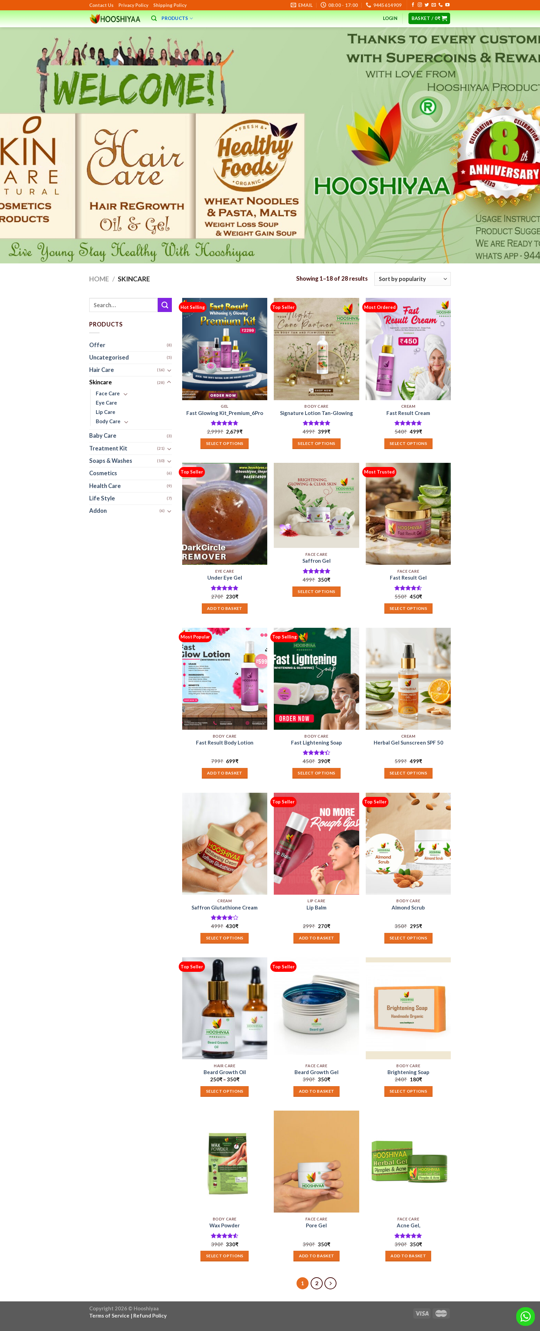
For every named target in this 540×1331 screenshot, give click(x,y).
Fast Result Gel (408, 577)
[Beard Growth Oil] (224, 1008)
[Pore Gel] (316, 1162)
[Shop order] (412, 279)
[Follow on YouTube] (447, 5)
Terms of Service (109, 1315)
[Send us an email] (434, 5)
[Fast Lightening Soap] (316, 679)
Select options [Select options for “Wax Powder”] (224, 1255)
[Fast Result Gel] (408, 514)
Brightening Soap (408, 1072)
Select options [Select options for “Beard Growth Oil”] (224, 1091)
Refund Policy (150, 1315)
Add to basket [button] (224, 608)
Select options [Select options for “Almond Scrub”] (408, 937)
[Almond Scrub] (408, 844)
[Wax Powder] (224, 1162)
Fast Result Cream (408, 413)
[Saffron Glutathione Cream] (224, 844)
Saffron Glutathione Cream (224, 907)
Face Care (108, 393)
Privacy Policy (133, 5)
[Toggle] (169, 370)
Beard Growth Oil (225, 1072)
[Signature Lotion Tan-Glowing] (316, 349)
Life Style (102, 498)
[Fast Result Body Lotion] (224, 679)
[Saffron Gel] (316, 505)
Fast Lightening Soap (316, 742)
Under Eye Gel (224, 577)
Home (99, 279)
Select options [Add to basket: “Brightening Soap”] (408, 1091)
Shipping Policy (170, 5)
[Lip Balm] (316, 844)
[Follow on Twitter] (427, 5)
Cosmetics (103, 473)
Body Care (108, 421)
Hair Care (101, 370)
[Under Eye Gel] (224, 514)
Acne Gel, (408, 1225)
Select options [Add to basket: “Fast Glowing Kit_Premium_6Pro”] (224, 443)
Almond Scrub (408, 907)
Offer (97, 345)
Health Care (105, 485)
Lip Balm (316, 907)
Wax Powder (224, 1225)
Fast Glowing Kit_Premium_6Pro (224, 413)
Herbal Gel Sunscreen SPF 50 (408, 742)
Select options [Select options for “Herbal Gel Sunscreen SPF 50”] (408, 773)
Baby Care (102, 436)
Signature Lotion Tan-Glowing (316, 413)
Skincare (100, 382)
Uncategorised (109, 357)
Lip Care (105, 412)
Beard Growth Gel (316, 1072)
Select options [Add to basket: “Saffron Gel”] (316, 591)
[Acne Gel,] (408, 1162)
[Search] (154, 18)
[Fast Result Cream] (408, 349)
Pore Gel (316, 1225)
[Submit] (165, 305)
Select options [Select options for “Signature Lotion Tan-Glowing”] (316, 443)
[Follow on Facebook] (413, 5)
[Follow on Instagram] (420, 5)
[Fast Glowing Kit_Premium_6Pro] (224, 349)
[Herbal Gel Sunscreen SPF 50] (408, 679)
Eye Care (106, 403)
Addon (98, 511)
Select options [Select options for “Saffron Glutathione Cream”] (224, 937)
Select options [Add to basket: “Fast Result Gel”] (408, 608)
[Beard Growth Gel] (316, 1008)
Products (177, 18)
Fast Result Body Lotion (224, 742)
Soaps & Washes (110, 460)
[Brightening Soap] (408, 1008)
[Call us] (440, 5)
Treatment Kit (108, 448)
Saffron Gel (316, 561)
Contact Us (101, 5)
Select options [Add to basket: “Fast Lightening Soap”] (316, 773)
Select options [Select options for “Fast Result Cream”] (408, 443)
